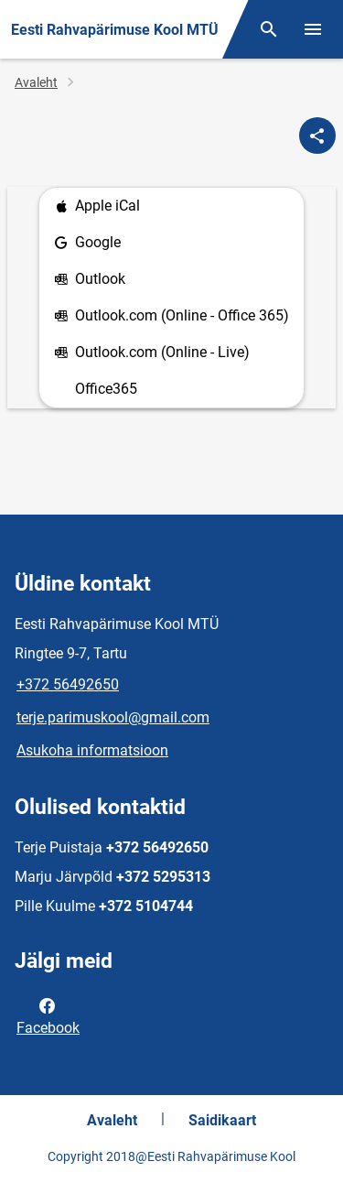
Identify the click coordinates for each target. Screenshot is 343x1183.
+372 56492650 (67, 684)
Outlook (89, 279)
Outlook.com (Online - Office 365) (171, 316)
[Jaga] (317, 135)
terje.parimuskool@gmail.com (112, 717)
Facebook (48, 1015)
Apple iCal (97, 206)
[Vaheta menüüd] (313, 29)
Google (87, 243)
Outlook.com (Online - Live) (152, 353)
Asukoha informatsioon (92, 750)
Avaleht (36, 82)
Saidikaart (222, 1120)
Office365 (106, 388)
